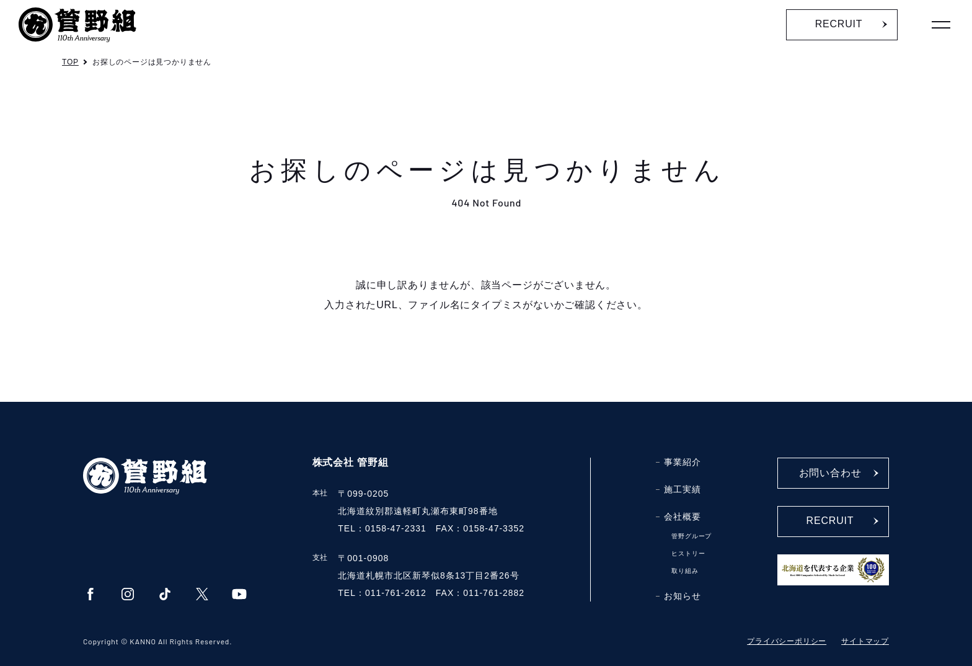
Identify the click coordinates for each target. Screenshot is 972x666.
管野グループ (691, 536)
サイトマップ (865, 641)
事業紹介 (682, 462)
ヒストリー (688, 553)
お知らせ (682, 596)
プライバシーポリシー (786, 641)
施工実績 (682, 489)
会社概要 (682, 517)
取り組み (684, 570)
